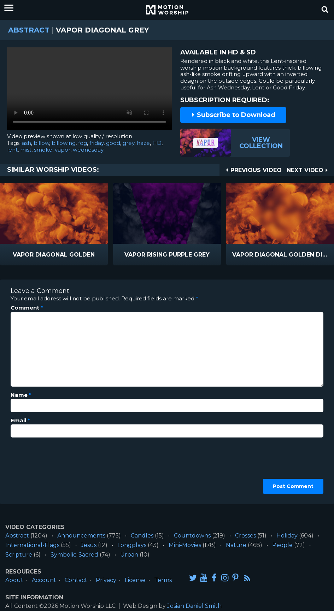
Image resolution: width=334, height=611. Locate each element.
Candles (142, 535)
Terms (163, 580)
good (113, 143)
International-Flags (32, 545)
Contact (76, 580)
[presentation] (40, 468)
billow (41, 143)
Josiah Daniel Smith (194, 606)
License (135, 580)
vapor (62, 149)
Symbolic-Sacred (74, 554)
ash (26, 143)
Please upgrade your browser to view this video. (89, 90)
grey (128, 143)
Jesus (88, 545)
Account (44, 580)
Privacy (106, 580)
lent (12, 149)
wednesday (88, 149)
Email (20, 420)
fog (82, 143)
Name (21, 395)
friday (96, 143)
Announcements (81, 535)
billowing (64, 143)
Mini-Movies (185, 545)
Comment (27, 308)
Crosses (245, 535)
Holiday (287, 535)
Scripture (18, 554)
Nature (236, 545)
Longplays (131, 545)
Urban (129, 554)
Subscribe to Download (233, 115)
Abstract (28, 30)
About (14, 580)
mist (25, 149)
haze (143, 143)
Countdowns (192, 535)
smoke (43, 149)
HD (157, 143)
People (282, 545)
